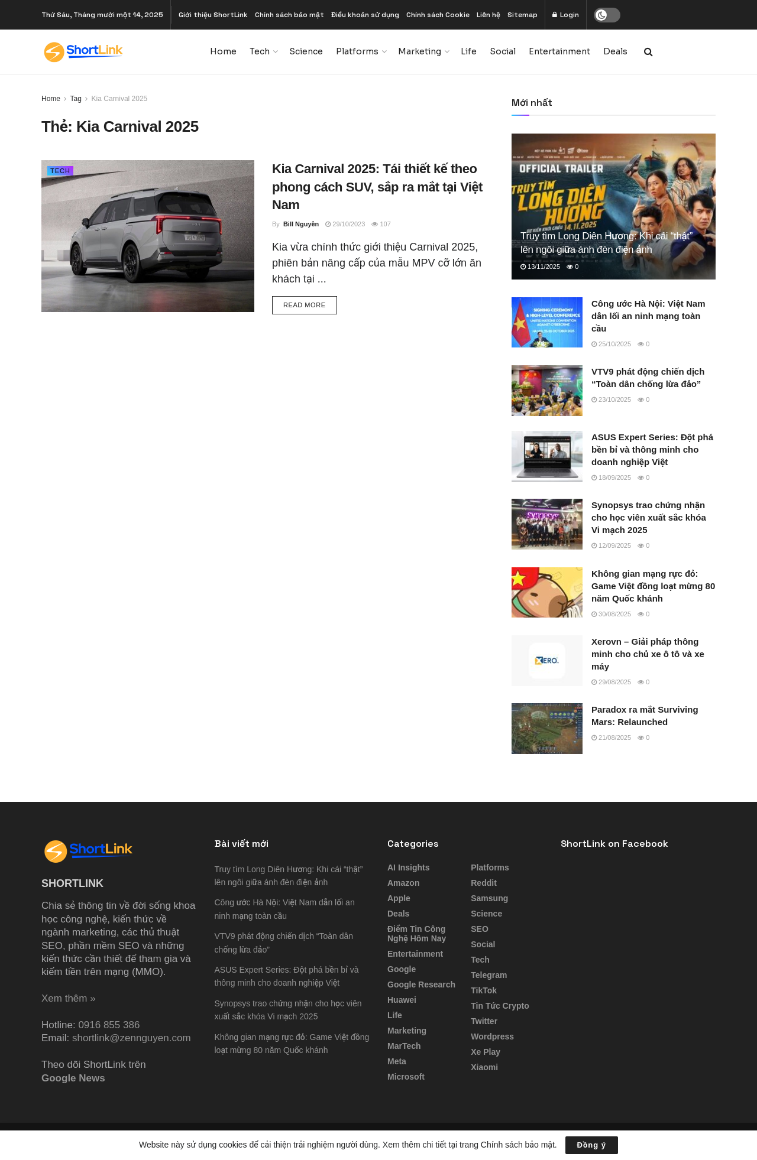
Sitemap (522, 15)
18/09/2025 (611, 477)
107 (380, 224)
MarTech (404, 1046)
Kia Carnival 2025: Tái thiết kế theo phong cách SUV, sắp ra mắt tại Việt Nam (377, 187)
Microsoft (406, 1076)
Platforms (357, 51)
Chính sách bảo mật (289, 15)
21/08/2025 (611, 737)
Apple (398, 898)
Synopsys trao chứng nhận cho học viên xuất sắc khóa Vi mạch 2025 (648, 517)
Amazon (403, 883)
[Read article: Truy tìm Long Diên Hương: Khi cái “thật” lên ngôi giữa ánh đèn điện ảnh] (614, 207)
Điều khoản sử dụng (365, 15)
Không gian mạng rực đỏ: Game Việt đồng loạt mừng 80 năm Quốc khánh (653, 585)
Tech (260, 51)
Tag (75, 99)
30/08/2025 (611, 614)
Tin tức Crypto (500, 1005)
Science (306, 51)
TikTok (484, 990)
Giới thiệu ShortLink (213, 15)
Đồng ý (591, 1144)
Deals (615, 51)
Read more (310, 304)
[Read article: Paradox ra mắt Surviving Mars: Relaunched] (547, 728)
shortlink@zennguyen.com (131, 1038)
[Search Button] (648, 52)
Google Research (421, 984)
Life (469, 51)
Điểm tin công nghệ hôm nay (416, 933)
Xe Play (485, 1052)
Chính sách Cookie (438, 15)
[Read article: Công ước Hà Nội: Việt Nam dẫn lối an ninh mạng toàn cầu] (547, 322)
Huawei (401, 1000)
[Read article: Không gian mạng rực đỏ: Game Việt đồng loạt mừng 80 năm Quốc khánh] (547, 592)
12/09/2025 (611, 545)
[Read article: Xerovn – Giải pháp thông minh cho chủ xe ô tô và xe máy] (547, 660)
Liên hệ (488, 15)
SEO (480, 929)
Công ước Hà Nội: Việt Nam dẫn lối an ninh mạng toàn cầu (648, 315)
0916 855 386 (109, 1025)
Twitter (484, 1021)
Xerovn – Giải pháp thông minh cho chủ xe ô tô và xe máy (647, 653)
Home (223, 51)
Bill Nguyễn (301, 224)
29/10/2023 (345, 224)
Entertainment (559, 51)
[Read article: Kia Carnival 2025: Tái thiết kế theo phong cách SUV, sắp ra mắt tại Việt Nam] (147, 236)
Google (401, 969)
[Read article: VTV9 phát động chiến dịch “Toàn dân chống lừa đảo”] (547, 390)
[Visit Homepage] (117, 52)
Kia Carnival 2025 (120, 99)
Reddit (484, 883)
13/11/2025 (540, 266)
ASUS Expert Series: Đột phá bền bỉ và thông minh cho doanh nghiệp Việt (652, 449)
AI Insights (408, 867)
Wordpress (492, 1036)
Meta (396, 1061)
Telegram (489, 975)
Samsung (489, 898)
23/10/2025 (611, 399)
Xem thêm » (68, 998)
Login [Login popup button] (565, 15)
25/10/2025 (611, 343)
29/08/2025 (611, 681)
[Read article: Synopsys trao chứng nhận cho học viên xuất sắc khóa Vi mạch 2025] (547, 524)
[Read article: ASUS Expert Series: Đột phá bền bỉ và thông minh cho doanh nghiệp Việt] (547, 456)
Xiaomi (484, 1067)
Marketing (419, 51)
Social (503, 51)
